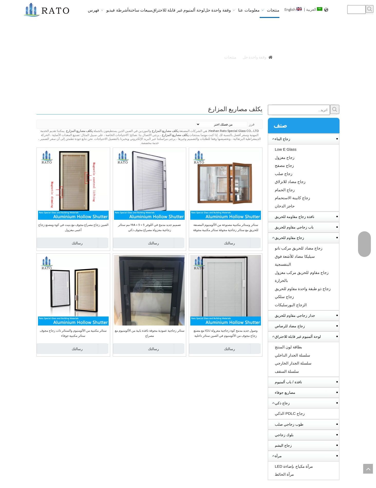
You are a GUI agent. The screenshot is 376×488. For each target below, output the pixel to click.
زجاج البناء (282, 139)
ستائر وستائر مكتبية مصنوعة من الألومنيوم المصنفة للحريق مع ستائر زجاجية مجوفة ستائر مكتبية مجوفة (225, 227)
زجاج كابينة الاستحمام (292, 198)
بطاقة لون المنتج (288, 347)
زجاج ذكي (282, 403)
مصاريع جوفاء (285, 392)
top (368, 469)
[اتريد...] (299, 110)
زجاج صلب (283, 173)
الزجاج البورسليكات (291, 305)
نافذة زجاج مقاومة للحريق (294, 217)
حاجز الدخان (285, 206)
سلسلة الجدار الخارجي (293, 363)
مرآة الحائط (284, 474)
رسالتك (212, 243)
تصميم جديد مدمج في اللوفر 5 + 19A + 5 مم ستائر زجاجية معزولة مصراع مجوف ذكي (149, 227)
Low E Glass (285, 149)
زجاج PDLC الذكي (290, 413)
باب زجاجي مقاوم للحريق (294, 227)
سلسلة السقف (287, 371)
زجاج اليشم (283, 445)
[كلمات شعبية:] (369, 9)
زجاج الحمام (285, 190)
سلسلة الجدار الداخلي (292, 355)
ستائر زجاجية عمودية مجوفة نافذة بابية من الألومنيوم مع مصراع (149, 333)
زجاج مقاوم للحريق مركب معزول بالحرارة (301, 276)
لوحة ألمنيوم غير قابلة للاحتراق (298, 336)
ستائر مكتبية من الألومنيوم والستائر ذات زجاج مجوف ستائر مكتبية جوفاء (73, 333)
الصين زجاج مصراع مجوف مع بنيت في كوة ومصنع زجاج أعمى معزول (73, 227)
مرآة (278, 456)
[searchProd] (356, 9)
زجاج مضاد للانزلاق (290, 181)
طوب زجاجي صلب (289, 424)
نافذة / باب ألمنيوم (288, 382)
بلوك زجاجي (284, 435)
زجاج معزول (284, 157)
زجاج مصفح (284, 165)
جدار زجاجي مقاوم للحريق (295, 315)
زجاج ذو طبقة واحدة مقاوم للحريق (303, 288)
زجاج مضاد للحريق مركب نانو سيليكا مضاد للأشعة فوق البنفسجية (298, 256)
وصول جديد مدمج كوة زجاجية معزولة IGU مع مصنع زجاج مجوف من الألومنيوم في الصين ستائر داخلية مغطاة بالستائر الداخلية (226, 333)
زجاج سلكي (284, 296)
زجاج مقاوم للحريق (289, 238)
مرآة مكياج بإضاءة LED (294, 466)
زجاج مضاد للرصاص (290, 326)
